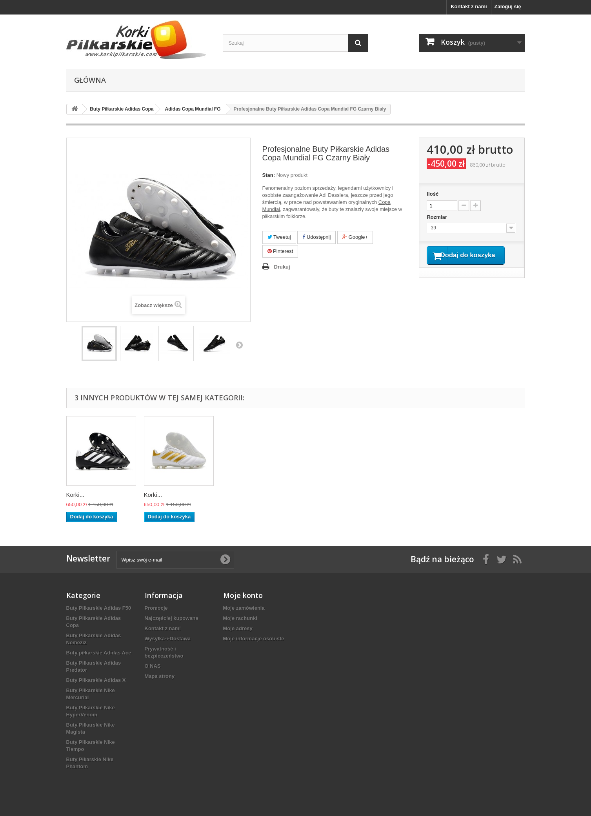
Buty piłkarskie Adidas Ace (98, 653)
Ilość (432, 194)
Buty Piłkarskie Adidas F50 (98, 608)
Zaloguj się (508, 6)
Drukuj (282, 267)
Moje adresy (238, 628)
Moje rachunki (240, 618)
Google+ (355, 237)
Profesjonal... (83, 494)
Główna (90, 80)
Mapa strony (160, 676)
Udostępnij (316, 237)
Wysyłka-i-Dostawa (168, 639)
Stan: (268, 175)
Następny (239, 345)
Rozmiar (437, 217)
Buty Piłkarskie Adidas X (96, 680)
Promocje (156, 608)
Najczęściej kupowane (171, 618)
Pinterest (280, 251)
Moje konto (243, 595)
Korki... (153, 494)
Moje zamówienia (244, 608)
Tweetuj (279, 237)
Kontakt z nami (469, 6)
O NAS (153, 666)
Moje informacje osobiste (253, 639)
